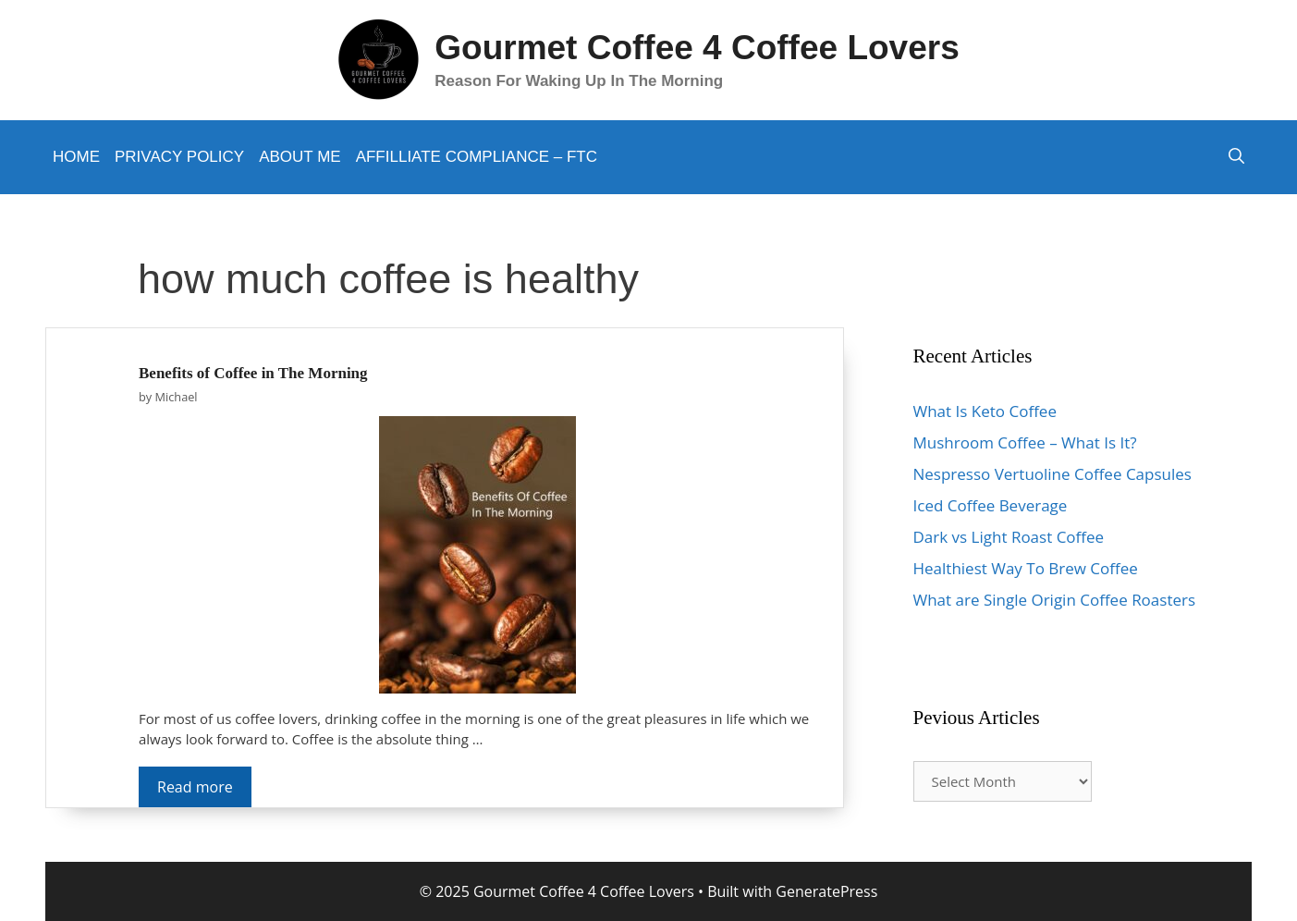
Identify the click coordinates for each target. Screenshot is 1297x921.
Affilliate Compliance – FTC (476, 157)
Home (76, 157)
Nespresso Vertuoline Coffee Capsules (1052, 474)
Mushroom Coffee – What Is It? (1025, 442)
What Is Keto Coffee (985, 411)
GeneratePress (826, 891)
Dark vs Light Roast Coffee (1009, 536)
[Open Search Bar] (1236, 157)
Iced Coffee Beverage (990, 505)
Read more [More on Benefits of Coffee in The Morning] (195, 787)
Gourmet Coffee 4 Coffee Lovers (696, 48)
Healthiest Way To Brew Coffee (1025, 568)
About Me (299, 157)
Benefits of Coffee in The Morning (253, 373)
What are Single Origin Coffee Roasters (1054, 599)
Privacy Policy (179, 157)
